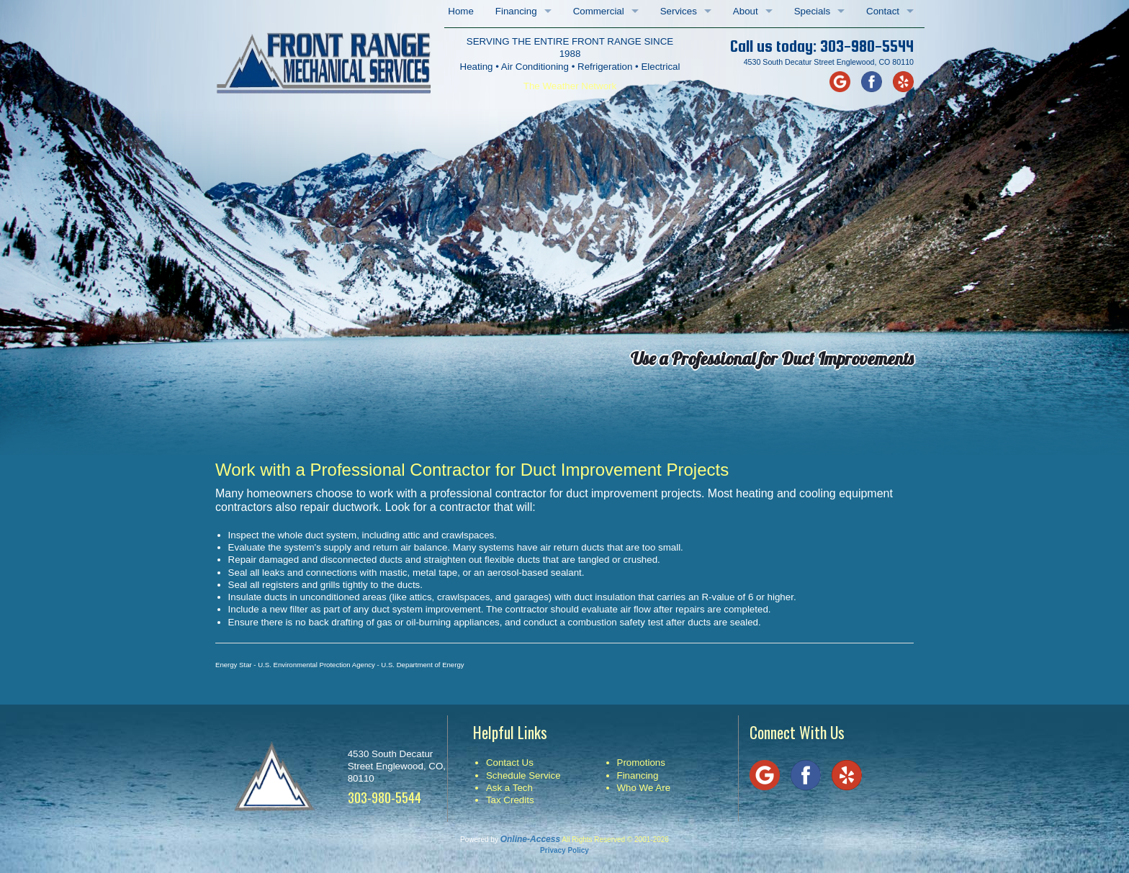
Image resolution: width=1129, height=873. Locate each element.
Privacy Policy (564, 850)
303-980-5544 (867, 46)
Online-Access (530, 839)
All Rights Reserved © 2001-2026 (615, 839)
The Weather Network (569, 86)
